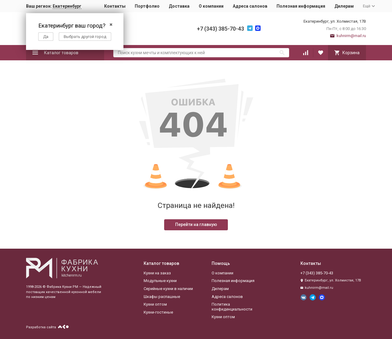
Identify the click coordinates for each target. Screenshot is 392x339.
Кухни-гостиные (158, 312)
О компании (211, 6)
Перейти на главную (196, 224)
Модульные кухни (160, 280)
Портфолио (147, 6)
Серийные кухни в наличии (168, 288)
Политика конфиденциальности (232, 306)
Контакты (115, 6)
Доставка (179, 6)
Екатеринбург (67, 6)
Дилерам (344, 6)
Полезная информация (301, 6)
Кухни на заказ (157, 273)
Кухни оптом (155, 304)
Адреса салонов (250, 6)
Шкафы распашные (162, 296)
